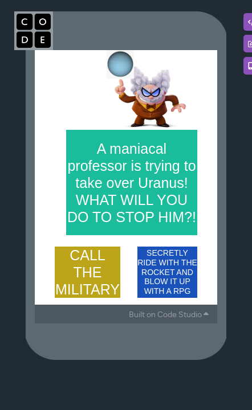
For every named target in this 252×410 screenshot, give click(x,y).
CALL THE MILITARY (87, 272)
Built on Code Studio (169, 314)
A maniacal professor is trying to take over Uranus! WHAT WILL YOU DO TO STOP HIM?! (131, 183)
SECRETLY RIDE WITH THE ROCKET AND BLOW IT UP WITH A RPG (167, 272)
